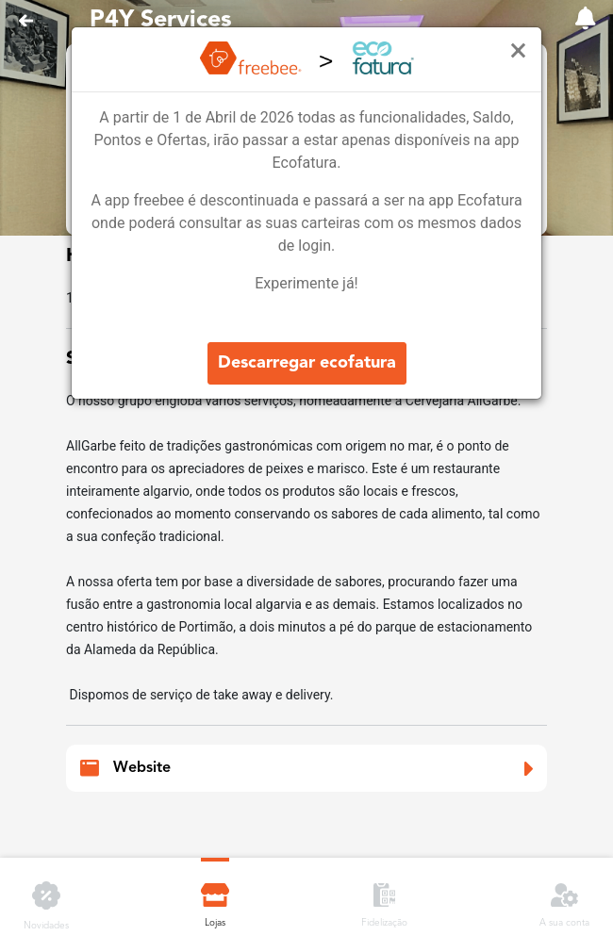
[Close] (518, 50)
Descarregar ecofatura (307, 362)
